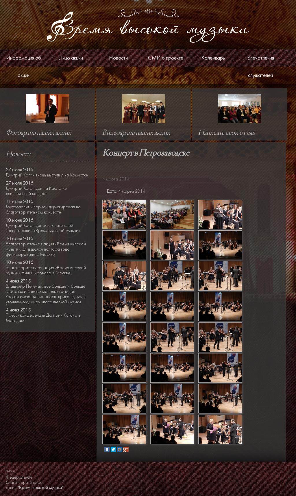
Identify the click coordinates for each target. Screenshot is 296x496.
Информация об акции (23, 66)
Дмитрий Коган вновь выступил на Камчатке (47, 175)
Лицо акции (71, 58)
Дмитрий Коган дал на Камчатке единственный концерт (36, 191)
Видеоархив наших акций (136, 133)
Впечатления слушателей (260, 66)
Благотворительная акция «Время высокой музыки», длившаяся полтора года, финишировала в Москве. (46, 249)
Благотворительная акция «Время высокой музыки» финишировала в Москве (46, 270)
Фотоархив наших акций (38, 133)
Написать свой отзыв (226, 133)
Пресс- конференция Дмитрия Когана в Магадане (43, 318)
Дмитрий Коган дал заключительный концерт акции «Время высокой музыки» (43, 228)
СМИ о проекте (165, 58)
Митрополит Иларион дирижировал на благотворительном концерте (43, 209)
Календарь (213, 58)
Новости (118, 58)
